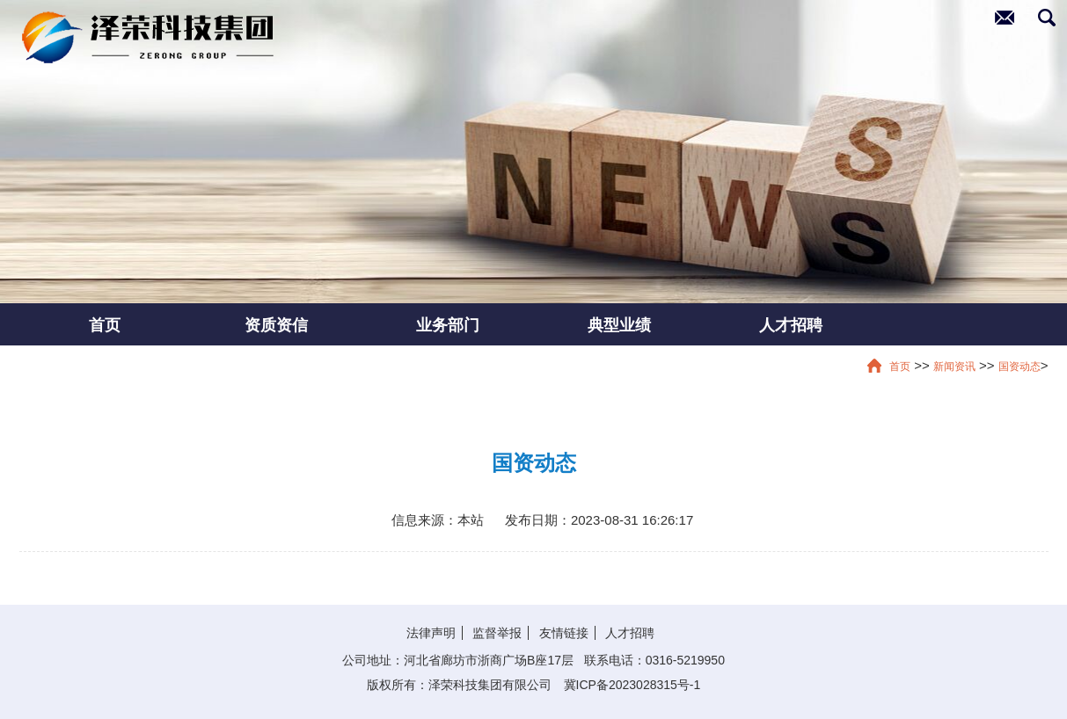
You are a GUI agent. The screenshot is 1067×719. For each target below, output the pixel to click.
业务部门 (447, 324)
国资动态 (1019, 366)
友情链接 (563, 633)
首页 (105, 324)
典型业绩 (619, 324)
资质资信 (276, 324)
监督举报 (497, 633)
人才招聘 (790, 324)
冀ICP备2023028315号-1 (632, 685)
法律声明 (431, 633)
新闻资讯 (954, 366)
